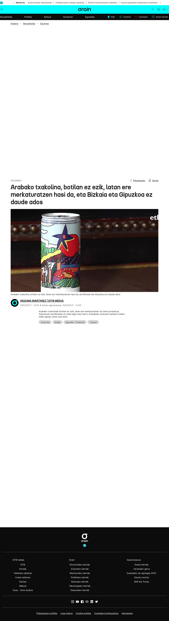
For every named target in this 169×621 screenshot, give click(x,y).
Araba (57, 322)
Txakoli (93, 322)
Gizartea (45, 322)
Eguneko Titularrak (75, 322)
